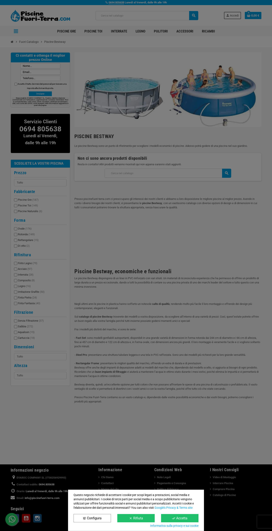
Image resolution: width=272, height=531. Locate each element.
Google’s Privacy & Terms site (173, 507)
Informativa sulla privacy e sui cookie (174, 525)
